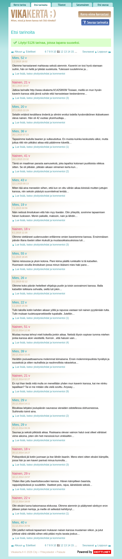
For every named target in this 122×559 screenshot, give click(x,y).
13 (65, 51)
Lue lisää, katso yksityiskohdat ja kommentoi (40, 73)
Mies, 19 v (19, 204)
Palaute (61, 552)
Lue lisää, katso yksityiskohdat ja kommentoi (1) (42, 147)
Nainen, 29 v (21, 473)
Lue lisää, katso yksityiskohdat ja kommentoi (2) (42, 171)
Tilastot (61, 4)
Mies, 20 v (19, 106)
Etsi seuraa (103, 4)
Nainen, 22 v (21, 498)
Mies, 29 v (19, 400)
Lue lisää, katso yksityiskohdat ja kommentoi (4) (42, 342)
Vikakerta (25, 12)
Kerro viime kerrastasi (94, 14)
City (35, 552)
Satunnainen (82, 4)
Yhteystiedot (47, 552)
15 (72, 51)
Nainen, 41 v (21, 155)
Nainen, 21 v (21, 82)
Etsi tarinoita (41, 4)
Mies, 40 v (19, 522)
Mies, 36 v (19, 131)
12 (61, 51)
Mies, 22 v (19, 302)
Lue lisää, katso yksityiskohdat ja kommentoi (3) (42, 98)
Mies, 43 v (19, 180)
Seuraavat (88, 51)
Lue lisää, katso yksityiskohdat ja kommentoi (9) (42, 391)
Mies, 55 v (19, 253)
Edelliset (30, 51)
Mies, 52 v (19, 58)
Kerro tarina (20, 4)
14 (69, 51)
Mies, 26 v (19, 278)
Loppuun (102, 51)
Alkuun (18, 51)
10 (54, 51)
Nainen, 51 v (21, 326)
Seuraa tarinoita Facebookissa (95, 22)
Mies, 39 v (19, 351)
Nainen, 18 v (21, 229)
